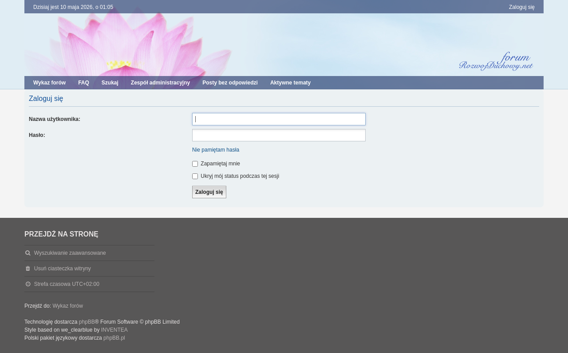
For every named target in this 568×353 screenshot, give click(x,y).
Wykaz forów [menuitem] (49, 83)
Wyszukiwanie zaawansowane (70, 253)
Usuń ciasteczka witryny (62, 268)
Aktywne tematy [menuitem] (290, 83)
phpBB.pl (114, 338)
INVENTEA (114, 330)
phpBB (87, 322)
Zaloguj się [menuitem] (522, 7)
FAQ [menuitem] (83, 83)
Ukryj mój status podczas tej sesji (235, 176)
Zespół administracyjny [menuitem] (160, 83)
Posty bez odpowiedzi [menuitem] (230, 83)
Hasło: (37, 135)
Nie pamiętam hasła (215, 150)
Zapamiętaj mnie (216, 163)
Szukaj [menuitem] (110, 83)
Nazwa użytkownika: (54, 119)
